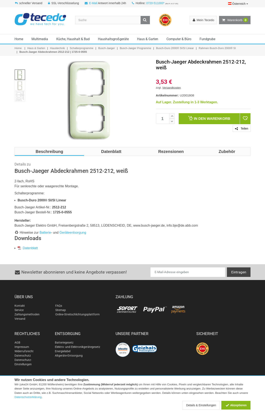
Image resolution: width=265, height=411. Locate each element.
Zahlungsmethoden (27, 314)
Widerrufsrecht (24, 351)
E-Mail (93, 3)
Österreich (238, 3)
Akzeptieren (236, 405)
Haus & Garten (147, 39)
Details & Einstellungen (201, 405)
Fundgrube (207, 39)
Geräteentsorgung (72, 232)
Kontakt (19, 305)
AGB (17, 342)
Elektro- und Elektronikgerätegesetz (77, 347)
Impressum (21, 347)
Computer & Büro (178, 39)
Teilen (241, 128)
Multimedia (39, 39)
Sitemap (60, 310)
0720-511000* (155, 3)
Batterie (45, 232)
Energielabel (62, 351)
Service (19, 310)
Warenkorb (235, 20)
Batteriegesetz (64, 342)
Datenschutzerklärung (28, 397)
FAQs (58, 305)
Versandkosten (171, 87)
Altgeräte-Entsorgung (69, 355)
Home (18, 39)
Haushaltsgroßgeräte (113, 39)
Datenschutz (22, 355)
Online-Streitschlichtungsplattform (77, 314)
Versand (19, 318)
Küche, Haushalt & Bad (73, 39)
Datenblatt (28, 248)
